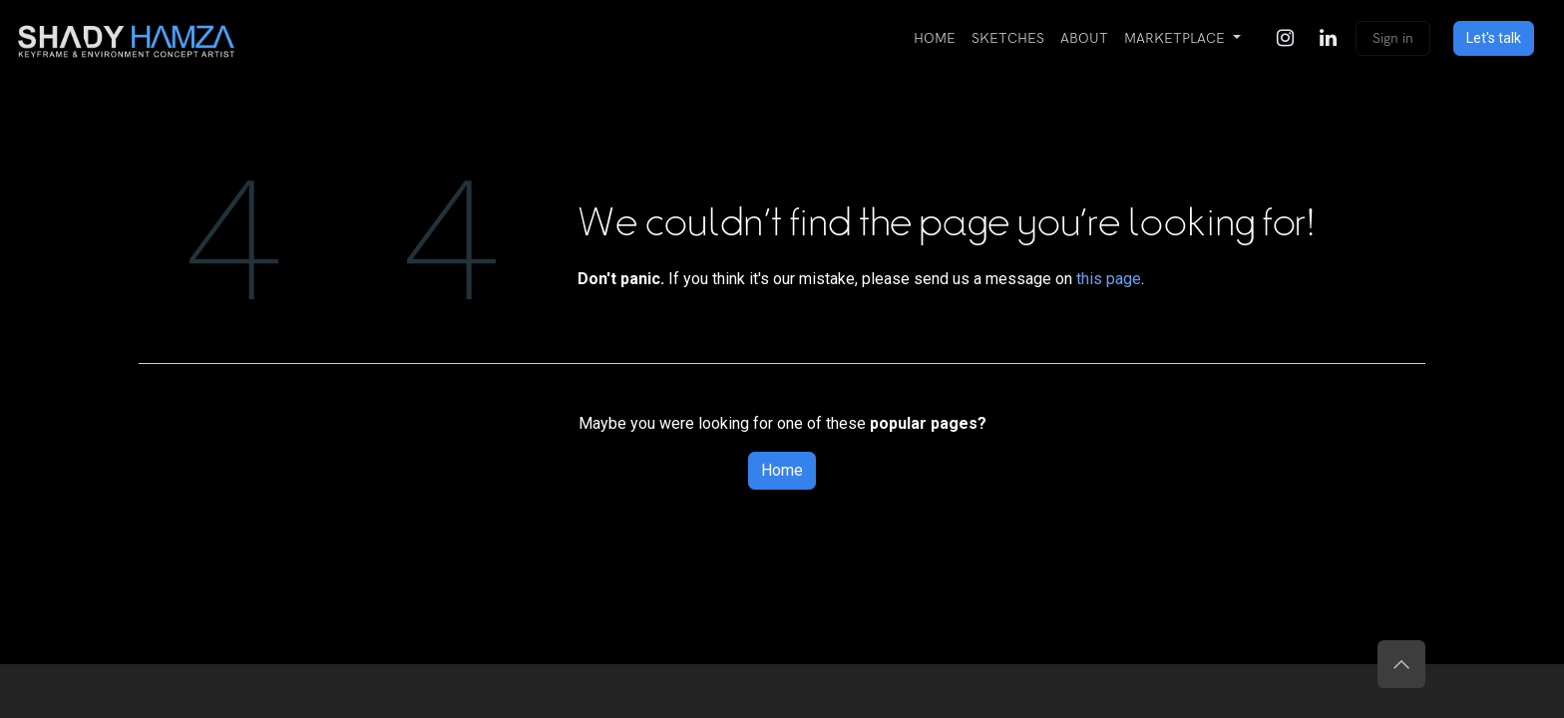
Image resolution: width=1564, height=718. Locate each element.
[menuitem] (935, 38)
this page (1108, 278)
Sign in (1392, 38)
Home (782, 470)
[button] (1401, 664)
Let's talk (1493, 38)
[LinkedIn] (1328, 38)
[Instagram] (1285, 38)
